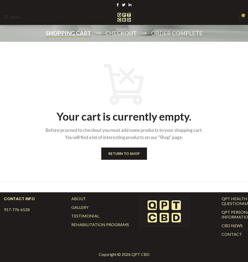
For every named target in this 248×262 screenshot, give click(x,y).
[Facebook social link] (117, 5)
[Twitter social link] (123, 5)
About (78, 198)
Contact (232, 234)
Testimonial (85, 215)
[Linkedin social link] (130, 5)
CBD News (232, 225)
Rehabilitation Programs (100, 224)
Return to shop (124, 153)
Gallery (80, 207)
